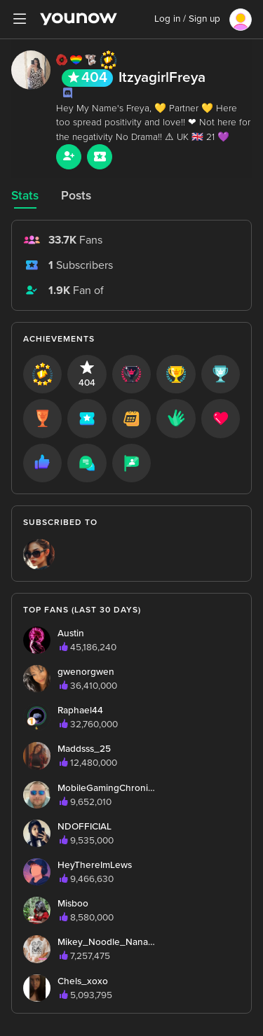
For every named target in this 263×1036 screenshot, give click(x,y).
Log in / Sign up (187, 18)
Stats (25, 195)
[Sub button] (99, 156)
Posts (76, 195)
